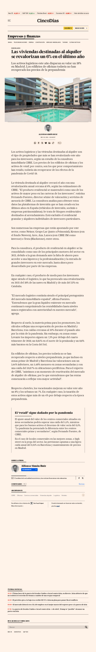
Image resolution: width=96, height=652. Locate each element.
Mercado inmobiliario (53, 42)
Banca (10, 42)
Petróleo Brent (42, 13)
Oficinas (19, 495)
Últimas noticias (74, 42)
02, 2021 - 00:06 (48, 137)
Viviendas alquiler (46, 495)
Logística (57, 495)
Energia (31, 42)
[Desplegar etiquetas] (83, 495)
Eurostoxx (17, 632)
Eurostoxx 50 (60, 13)
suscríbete (68, 28)
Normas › (82, 484)
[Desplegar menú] (9, 20)
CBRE (13, 495)
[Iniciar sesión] (81, 28)
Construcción (40, 42)
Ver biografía (29, 469)
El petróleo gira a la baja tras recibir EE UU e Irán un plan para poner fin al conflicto (45, 600)
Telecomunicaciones (20, 42)
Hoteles (64, 495)
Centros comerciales (31, 495)
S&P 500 (25, 13)
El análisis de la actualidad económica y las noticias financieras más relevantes (40, 478)
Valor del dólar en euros (81, 13)
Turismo (65, 42)
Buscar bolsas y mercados (18, 621)
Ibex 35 (10, 13)
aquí (58, 506)
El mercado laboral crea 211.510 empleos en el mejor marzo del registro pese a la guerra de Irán (50, 605)
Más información (17, 506)
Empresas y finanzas (24, 36)
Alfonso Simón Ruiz (48, 134)
